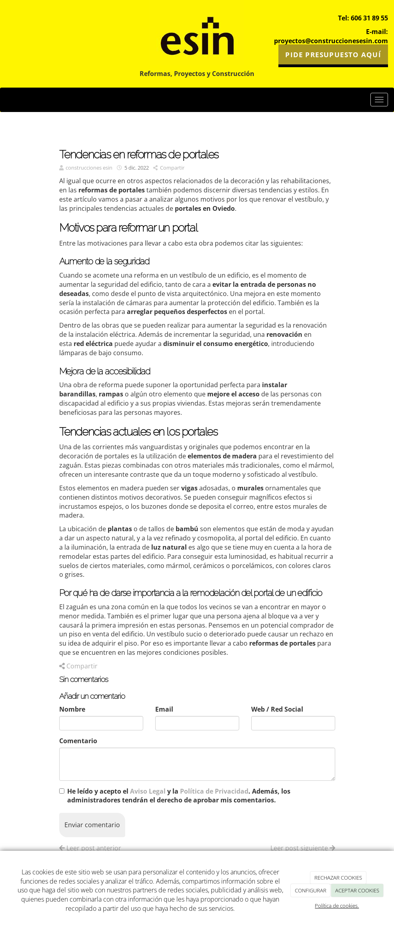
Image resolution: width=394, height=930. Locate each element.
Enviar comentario (92, 824)
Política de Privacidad (214, 791)
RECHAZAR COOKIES (338, 877)
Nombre (72, 709)
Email (164, 709)
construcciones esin (89, 167)
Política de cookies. (337, 905)
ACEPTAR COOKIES (357, 890)
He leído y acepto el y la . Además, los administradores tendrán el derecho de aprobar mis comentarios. (178, 796)
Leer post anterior (90, 848)
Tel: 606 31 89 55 (363, 18)
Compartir (168, 167)
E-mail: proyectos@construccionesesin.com (331, 36)
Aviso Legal (148, 791)
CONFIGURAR (310, 890)
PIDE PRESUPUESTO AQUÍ (333, 54)
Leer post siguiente (302, 848)
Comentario (78, 740)
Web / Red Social (277, 709)
